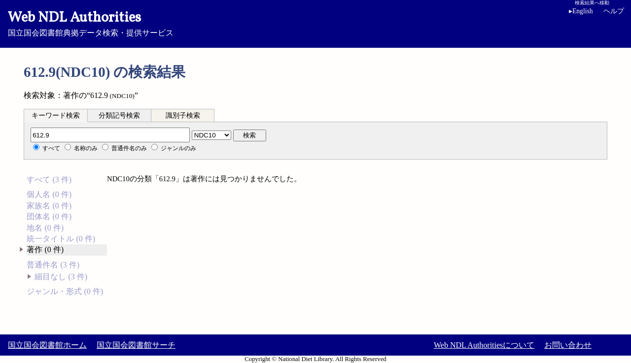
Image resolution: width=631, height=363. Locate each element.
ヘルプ (613, 11)
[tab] (56, 115)
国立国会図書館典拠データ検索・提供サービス (315, 22)
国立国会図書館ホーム (47, 345)
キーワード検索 (56, 115)
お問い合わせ (568, 345)
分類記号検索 (119, 115)
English (581, 11)
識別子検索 (183, 115)
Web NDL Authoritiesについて (484, 345)
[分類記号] (110, 135)
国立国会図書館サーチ (136, 345)
